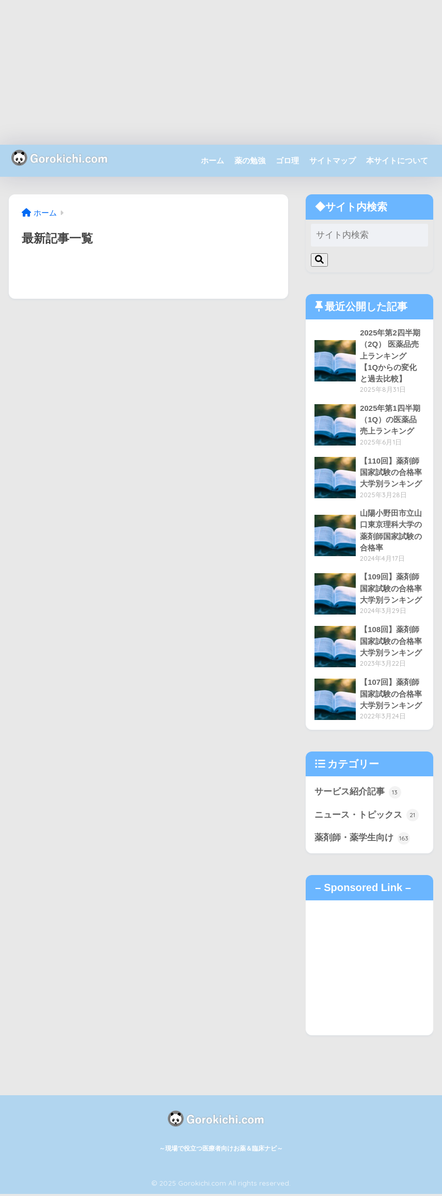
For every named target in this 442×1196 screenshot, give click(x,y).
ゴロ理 (287, 160)
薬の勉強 (249, 160)
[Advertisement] (221, 72)
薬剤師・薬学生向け (362, 840)
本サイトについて (397, 160)
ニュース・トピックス (366, 817)
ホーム (212, 160)
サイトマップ (332, 160)
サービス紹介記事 (357, 794)
